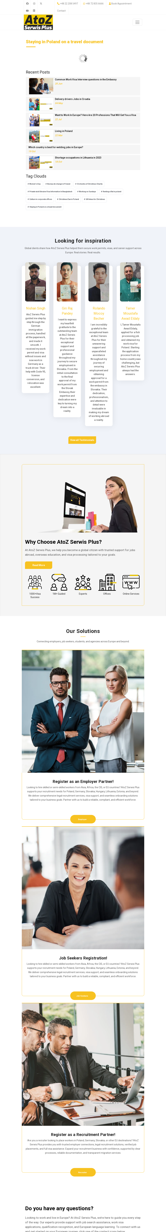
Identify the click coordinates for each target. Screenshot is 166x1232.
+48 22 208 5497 (69, 3)
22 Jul (58, 119)
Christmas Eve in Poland (69, 199)
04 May (59, 103)
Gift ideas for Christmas (95, 199)
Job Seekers (82, 996)
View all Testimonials (82, 440)
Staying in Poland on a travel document (45, 207)
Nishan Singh (35, 308)
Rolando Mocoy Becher (99, 313)
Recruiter (82, 1172)
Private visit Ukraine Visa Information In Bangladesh (50, 192)
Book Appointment (121, 3)
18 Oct (58, 161)
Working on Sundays (87, 192)
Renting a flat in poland (112, 192)
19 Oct (31, 151)
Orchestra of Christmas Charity (89, 184)
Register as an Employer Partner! (83, 782)
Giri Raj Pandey (67, 310)
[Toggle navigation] (137, 22)
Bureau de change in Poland (58, 184)
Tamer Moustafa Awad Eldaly (130, 313)
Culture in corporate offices (40, 199)
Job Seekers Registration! (83, 958)
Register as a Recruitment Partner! (83, 1135)
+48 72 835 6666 (95, 3)
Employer (82, 819)
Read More (38, 565)
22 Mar (58, 135)
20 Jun (58, 83)
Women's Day (34, 184)
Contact (61, 10)
